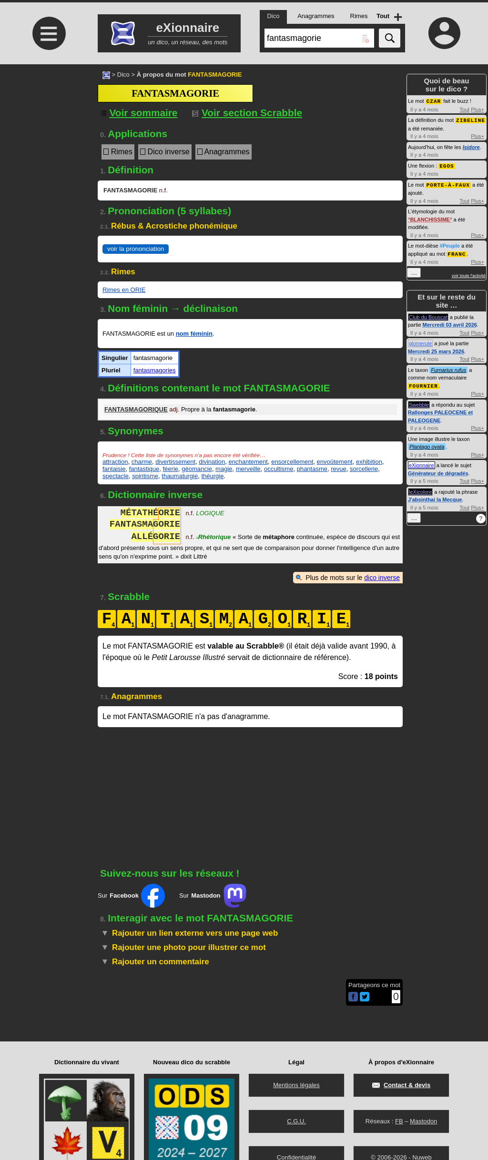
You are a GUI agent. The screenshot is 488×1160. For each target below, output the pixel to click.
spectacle (115, 476)
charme (142, 461)
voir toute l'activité (469, 273)
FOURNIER (423, 383)
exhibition (369, 461)
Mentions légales (296, 1085)
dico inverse (382, 577)
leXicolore (420, 489)
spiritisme (145, 476)
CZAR (434, 100)
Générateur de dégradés (438, 470)
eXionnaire (421, 462)
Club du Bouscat (428, 315)
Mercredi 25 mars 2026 (436, 349)
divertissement (175, 461)
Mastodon (423, 1121)
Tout (464, 109)
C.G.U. (296, 1121)
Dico (123, 74)
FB (399, 1121)
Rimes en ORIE (123, 289)
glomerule (420, 341)
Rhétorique (213, 537)
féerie (171, 468)
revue (338, 468)
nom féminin (194, 333)
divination (212, 461)
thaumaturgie (180, 476)
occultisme (278, 468)
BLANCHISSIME (430, 217)
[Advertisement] (47, 144)
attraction (115, 461)
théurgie (212, 476)
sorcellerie (364, 468)
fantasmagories (154, 370)
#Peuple (450, 244)
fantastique (144, 468)
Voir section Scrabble (247, 112)
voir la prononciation (135, 248)
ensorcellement (292, 461)
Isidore (471, 146)
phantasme (312, 468)
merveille (248, 468)
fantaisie (113, 468)
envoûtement (335, 461)
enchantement (248, 461)
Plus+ (477, 109)
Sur (131, 896)
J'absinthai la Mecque (435, 497)
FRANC (456, 251)
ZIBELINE (470, 119)
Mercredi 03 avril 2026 (450, 322)
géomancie (197, 468)
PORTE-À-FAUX (448, 183)
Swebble (419, 402)
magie (223, 468)
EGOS (446, 164)
